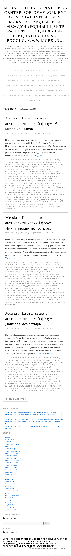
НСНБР (43, 171)
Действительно (48, 183)
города (25, 183)
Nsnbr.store (9, 481)
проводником (40, 200)
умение (58, 204)
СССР (49, 202)
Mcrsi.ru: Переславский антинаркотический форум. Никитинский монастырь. (29, 223)
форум (8, 207)
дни (33, 286)
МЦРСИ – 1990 (15, 91)
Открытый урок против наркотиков (37, 174)
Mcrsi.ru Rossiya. (12, 460)
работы (24, 388)
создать (39, 300)
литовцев (20, 188)
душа (7, 186)
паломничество (48, 290)
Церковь (23, 391)
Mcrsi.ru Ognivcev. (13, 458)
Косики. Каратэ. (22, 164)
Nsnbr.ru (8, 477)
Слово (31, 300)
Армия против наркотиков (18, 162)
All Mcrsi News (11, 439)
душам (15, 186)
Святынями (21, 300)
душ (43, 286)
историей (10, 288)
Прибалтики (11, 200)
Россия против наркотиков (16, 95)
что (32, 207)
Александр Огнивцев (20, 133)
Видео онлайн (53, 162)
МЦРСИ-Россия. (46, 167)
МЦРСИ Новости (12, 505)
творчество (11, 204)
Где (19, 183)
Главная (18, 71)
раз (63, 297)
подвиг (36, 295)
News (39, 71)
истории (45, 186)
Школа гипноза (61, 95)
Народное (22, 190)
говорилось (57, 283)
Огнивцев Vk (10, 509)
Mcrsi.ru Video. (11, 467)
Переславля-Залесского (37, 193)
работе (56, 297)
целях (14, 391)
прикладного (25, 200)
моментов (40, 188)
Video (31, 160)
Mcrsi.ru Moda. (11, 456)
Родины (33, 388)
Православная (55, 386)
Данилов (9, 384)
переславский (12, 195)
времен (50, 181)
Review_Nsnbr (11, 488)
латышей (9, 188)
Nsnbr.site (9, 479)
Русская (51, 388)
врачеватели (43, 283)
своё (37, 202)
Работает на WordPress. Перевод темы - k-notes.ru (49, 548)
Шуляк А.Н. (35, 100)
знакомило (52, 286)
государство (11, 286)
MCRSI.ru (43, 377)
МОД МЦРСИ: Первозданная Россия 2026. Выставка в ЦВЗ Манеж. (34, 412)
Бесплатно (39, 162)
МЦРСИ (34, 167)
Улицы (50, 204)
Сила (28, 176)
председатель (46, 197)
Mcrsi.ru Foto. (11, 446)
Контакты (13, 81)
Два (28, 286)
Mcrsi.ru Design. (12, 444)
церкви (46, 302)
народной (33, 190)
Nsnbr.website (11, 484)
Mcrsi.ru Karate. (12, 453)
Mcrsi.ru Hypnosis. (13, 451)
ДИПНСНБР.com (12, 495)
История (19, 384)
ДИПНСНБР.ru (11, 498)
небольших (53, 190)
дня (38, 286)
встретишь (10, 183)
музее (50, 188)
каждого (20, 288)
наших (42, 190)
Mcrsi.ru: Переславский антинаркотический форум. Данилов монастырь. (29, 318)
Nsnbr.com (9, 472)
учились (15, 302)
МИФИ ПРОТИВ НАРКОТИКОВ (51, 86)
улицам (42, 204)
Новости (33, 171)
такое (60, 202)
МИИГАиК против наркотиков (21, 86)
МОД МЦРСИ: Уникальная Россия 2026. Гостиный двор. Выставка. (34, 419)
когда (56, 186)
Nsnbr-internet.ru (12, 470)
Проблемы (36, 297)
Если (21, 186)
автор (56, 178)
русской (9, 300)
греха (22, 286)
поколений (32, 197)
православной (57, 295)
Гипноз (9, 164)
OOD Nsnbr (9, 486)
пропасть (47, 297)
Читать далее (38, 155)
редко (62, 200)
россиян (29, 202)
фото (15, 207)
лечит (38, 288)
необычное (11, 193)
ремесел (9, 202)
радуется (53, 200)
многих (30, 188)
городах (34, 183)
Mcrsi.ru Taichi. (11, 465)
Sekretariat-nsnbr (12, 491)
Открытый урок (54, 91)
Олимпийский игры (34, 91)
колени (30, 288)
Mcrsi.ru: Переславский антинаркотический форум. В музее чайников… (31, 123)
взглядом (41, 181)
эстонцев (40, 207)
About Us (29, 71)
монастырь (11, 290)
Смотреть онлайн (42, 176)
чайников (24, 207)
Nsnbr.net (9, 474)
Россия (42, 388)
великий (31, 283)
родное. (19, 202)
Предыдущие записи (15, 399)
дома (59, 183)
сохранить (50, 300)
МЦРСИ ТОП (10, 507)
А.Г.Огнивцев (50, 71)
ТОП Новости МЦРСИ (23, 178)
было (29, 181)
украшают (32, 204)
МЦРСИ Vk (10, 502)
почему (44, 295)
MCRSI (14, 160)
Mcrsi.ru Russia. (12, 463)
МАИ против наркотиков (50, 81)
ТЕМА (7, 302)
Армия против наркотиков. (19, 76)
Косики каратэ (28, 81)
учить (24, 302)
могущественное (51, 288)
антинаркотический (15, 181)
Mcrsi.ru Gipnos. (12, 449)
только (22, 204)
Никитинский (25, 290)
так (55, 202)
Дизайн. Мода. (58, 76)
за (26, 186)
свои (43, 202)
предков (9, 297)
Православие (40, 386)
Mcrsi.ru (22, 160)
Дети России (42, 76)
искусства (34, 186)
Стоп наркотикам (42, 95)
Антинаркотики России (47, 160)
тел (59, 300)
